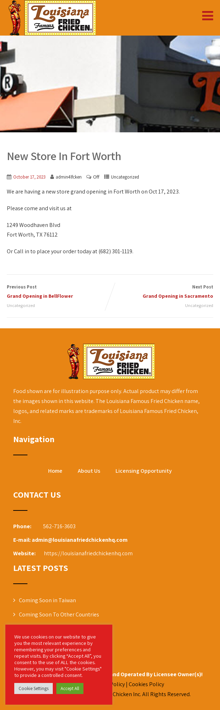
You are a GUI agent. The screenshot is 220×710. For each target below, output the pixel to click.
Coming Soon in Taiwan (47, 600)
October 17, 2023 (29, 177)
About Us (89, 471)
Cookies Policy (147, 684)
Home (55, 471)
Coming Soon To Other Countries (59, 614)
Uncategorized (125, 177)
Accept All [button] (70, 688)
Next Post (162, 292)
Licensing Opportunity (144, 471)
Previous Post (58, 292)
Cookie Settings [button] (33, 688)
